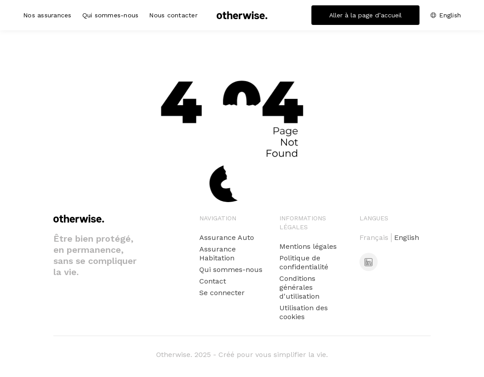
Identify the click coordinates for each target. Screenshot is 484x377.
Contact (212, 281)
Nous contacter (173, 15)
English (450, 15)
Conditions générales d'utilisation (299, 287)
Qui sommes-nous (110, 15)
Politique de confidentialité (303, 262)
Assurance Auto (226, 237)
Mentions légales (308, 246)
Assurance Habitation (217, 253)
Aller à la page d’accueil (365, 15)
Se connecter (222, 292)
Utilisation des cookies (303, 312)
